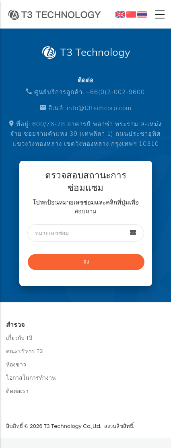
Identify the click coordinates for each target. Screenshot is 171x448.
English (120, 14)
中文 (133, 16)
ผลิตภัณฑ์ (142, 14)
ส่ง (86, 262)
